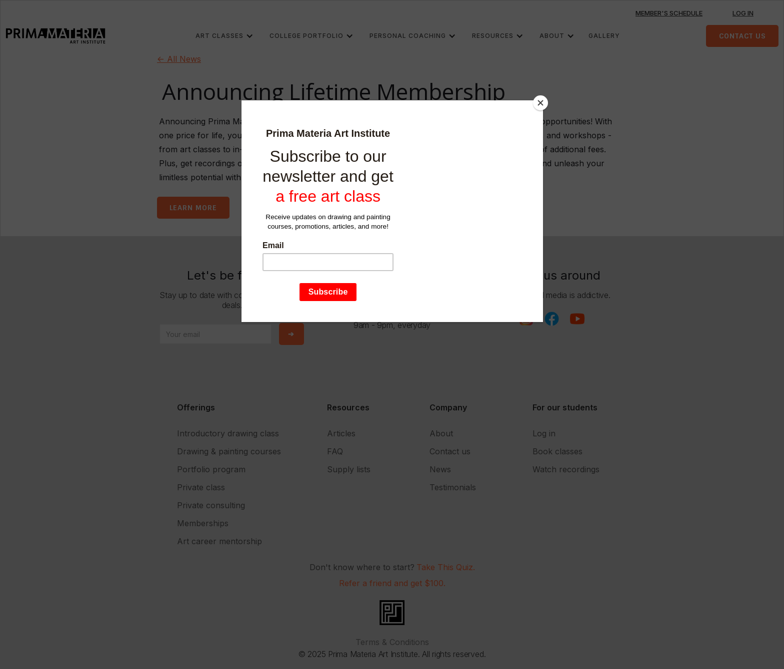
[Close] (540, 102)
